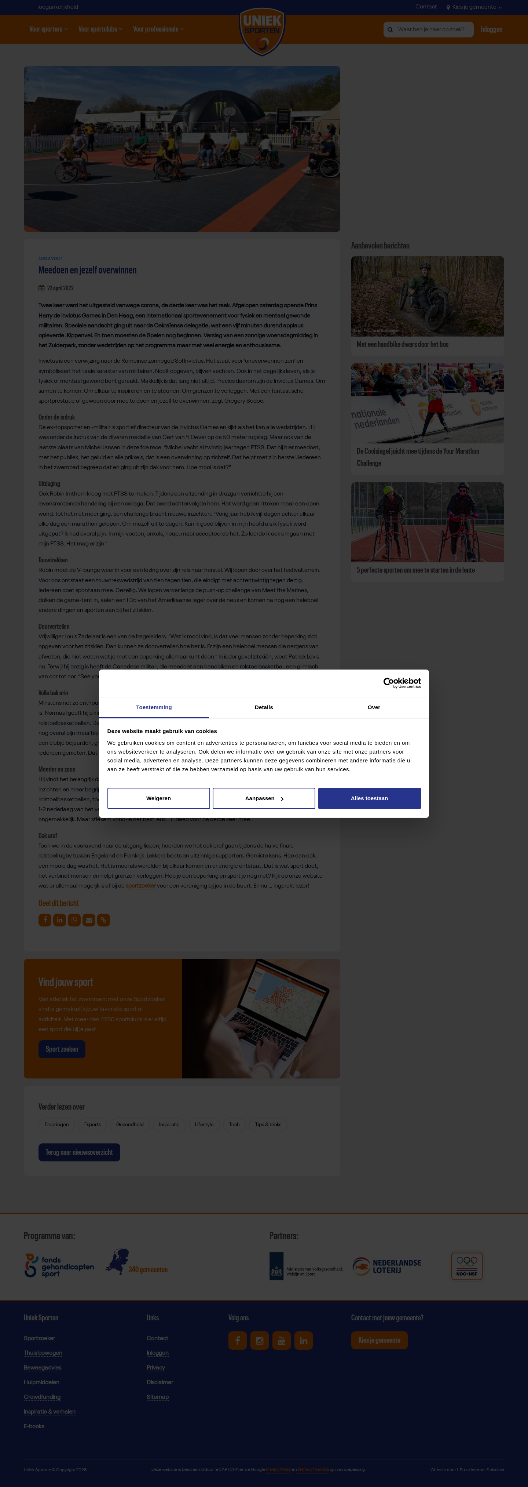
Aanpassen (264, 798)
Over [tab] (374, 707)
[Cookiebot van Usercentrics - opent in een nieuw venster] (389, 683)
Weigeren (158, 798)
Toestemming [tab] (154, 707)
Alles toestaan (369, 798)
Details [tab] (264, 707)
